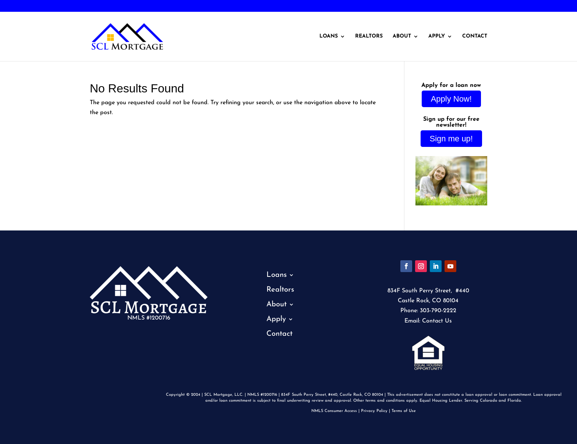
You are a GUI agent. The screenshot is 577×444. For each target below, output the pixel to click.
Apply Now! (451, 98)
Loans (328, 36)
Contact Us (437, 321)
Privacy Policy (374, 411)
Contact (474, 36)
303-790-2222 (30, 6)
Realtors (369, 36)
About (402, 36)
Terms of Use (404, 411)
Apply (436, 36)
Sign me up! (451, 138)
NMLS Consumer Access (334, 411)
